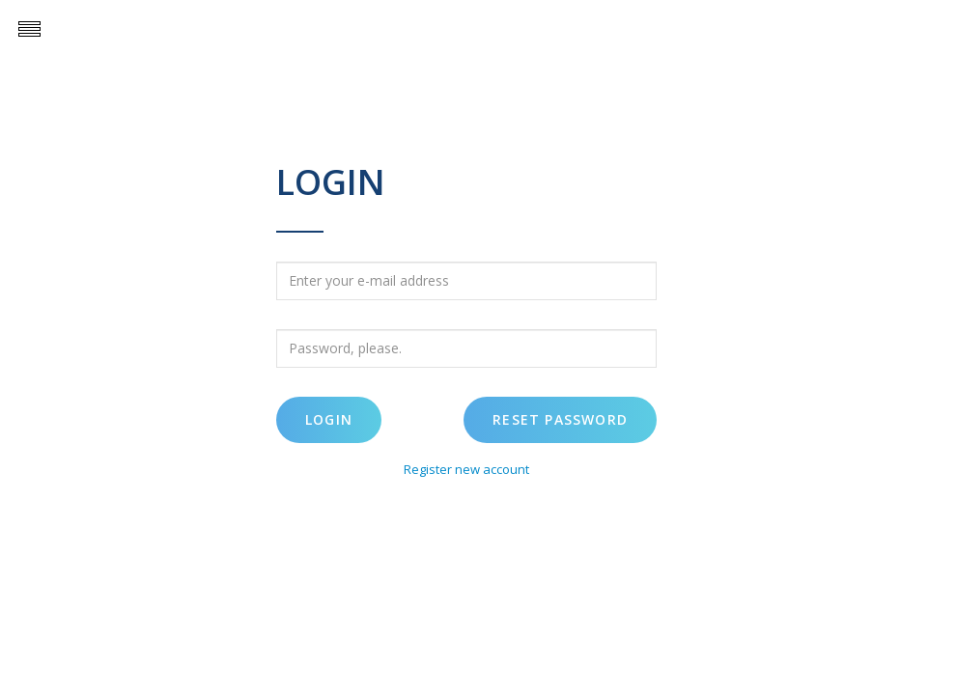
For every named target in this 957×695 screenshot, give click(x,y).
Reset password (560, 419)
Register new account (466, 469)
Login (328, 419)
